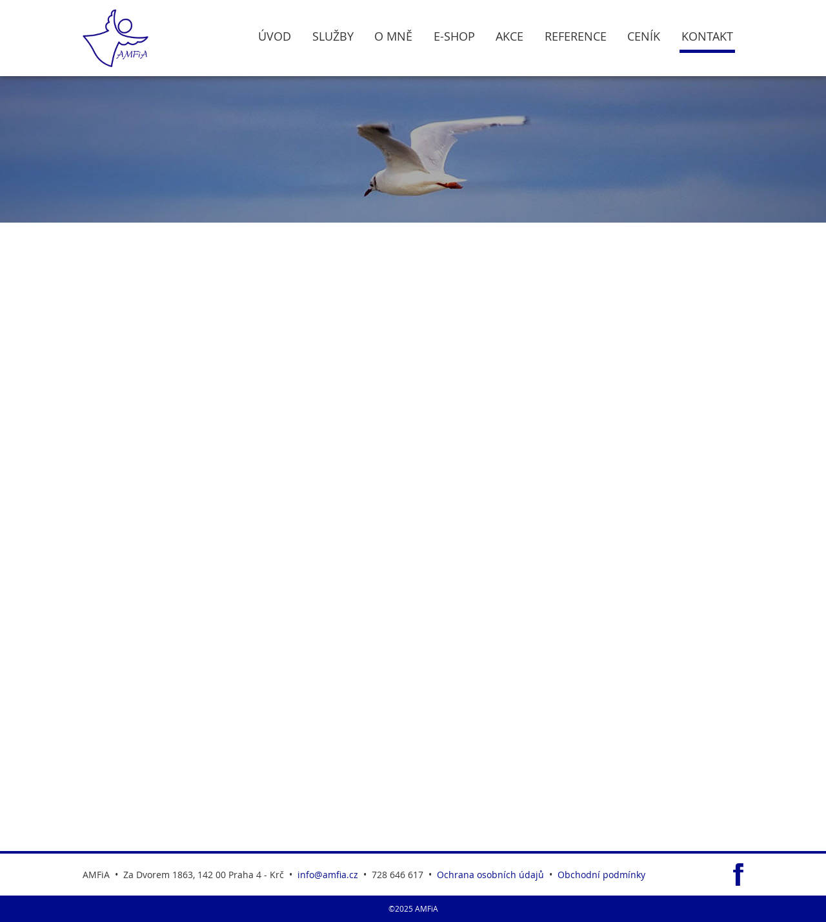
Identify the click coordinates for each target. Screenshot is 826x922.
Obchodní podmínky (601, 874)
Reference (576, 36)
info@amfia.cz (327, 874)
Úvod (274, 36)
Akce (509, 36)
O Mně (393, 36)
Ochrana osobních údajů (490, 874)
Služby (333, 36)
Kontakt (707, 36)
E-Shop (454, 36)
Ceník (643, 36)
